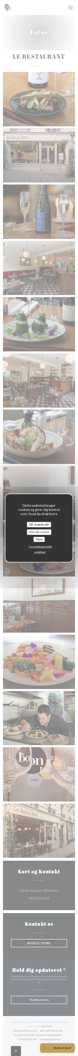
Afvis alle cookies (39, 531)
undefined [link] (40, 552)
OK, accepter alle (39, 524)
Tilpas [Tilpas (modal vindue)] (39, 539)
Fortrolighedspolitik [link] (40, 546)
